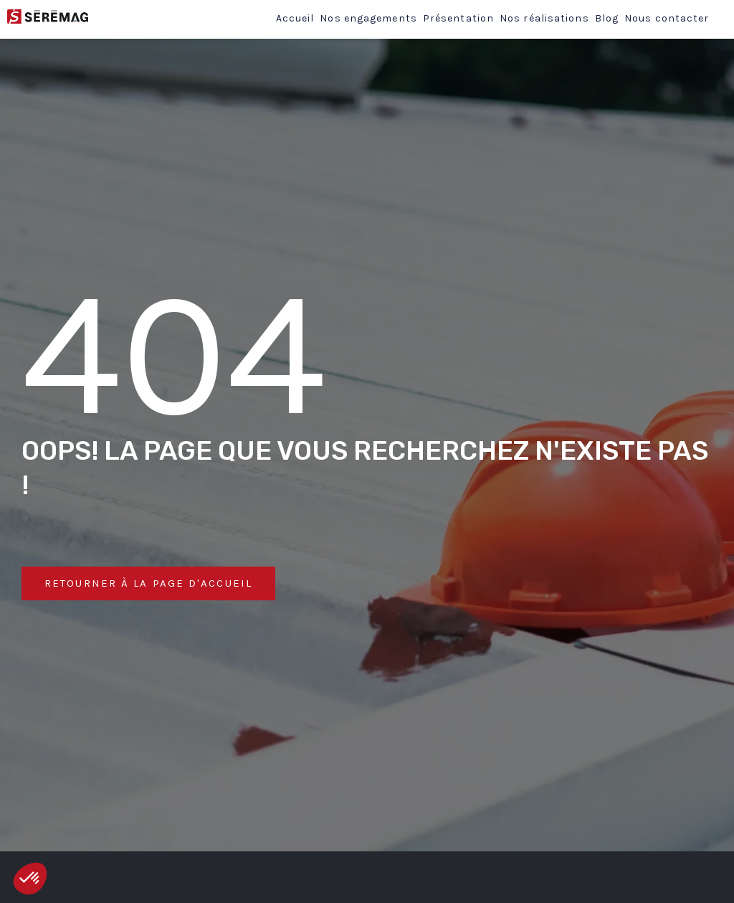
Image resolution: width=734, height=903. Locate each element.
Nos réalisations (544, 18)
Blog (607, 18)
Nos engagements (368, 18)
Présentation (458, 18)
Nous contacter (666, 18)
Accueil (295, 18)
